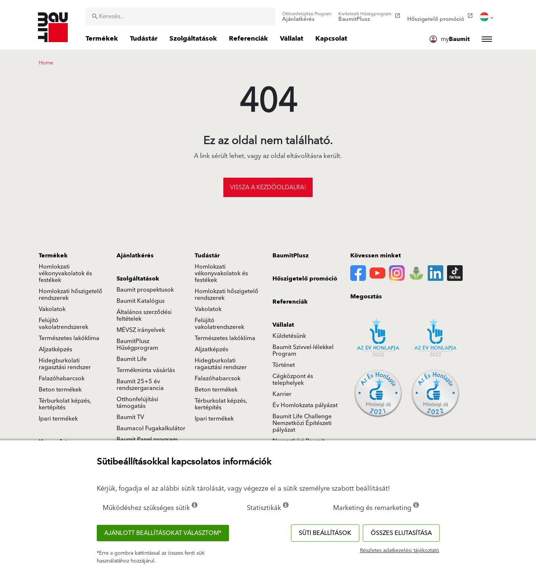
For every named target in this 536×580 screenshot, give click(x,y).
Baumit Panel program (147, 439)
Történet (283, 365)
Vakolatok (52, 309)
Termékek (53, 255)
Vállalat (283, 325)
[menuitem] (307, 16)
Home (46, 62)
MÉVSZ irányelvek (141, 330)
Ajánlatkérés (135, 255)
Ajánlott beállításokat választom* (162, 533)
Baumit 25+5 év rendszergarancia (140, 384)
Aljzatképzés (55, 349)
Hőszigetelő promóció (304, 278)
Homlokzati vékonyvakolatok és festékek (65, 273)
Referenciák (290, 302)
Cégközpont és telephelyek (292, 379)
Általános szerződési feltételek (144, 315)
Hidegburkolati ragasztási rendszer (65, 364)
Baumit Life (132, 359)
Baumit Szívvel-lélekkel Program (303, 350)
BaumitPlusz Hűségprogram (137, 344)
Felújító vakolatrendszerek (63, 323)
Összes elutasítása (401, 533)
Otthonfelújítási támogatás (137, 402)
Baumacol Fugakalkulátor (151, 428)
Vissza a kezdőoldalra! (268, 187)
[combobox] (180, 16)
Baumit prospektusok (145, 290)
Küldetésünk (289, 336)
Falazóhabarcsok (61, 378)
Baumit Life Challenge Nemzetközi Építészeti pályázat (302, 423)
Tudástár (207, 255)
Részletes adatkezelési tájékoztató (399, 550)
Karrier (281, 394)
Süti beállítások (325, 533)
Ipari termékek (58, 418)
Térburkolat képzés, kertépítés (65, 404)
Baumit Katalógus (141, 301)
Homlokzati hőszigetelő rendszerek (70, 294)
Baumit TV (130, 417)
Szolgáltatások (138, 278)
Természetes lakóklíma (69, 338)
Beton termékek (60, 389)
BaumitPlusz (290, 255)
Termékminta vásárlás (146, 370)
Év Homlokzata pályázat (305, 405)
